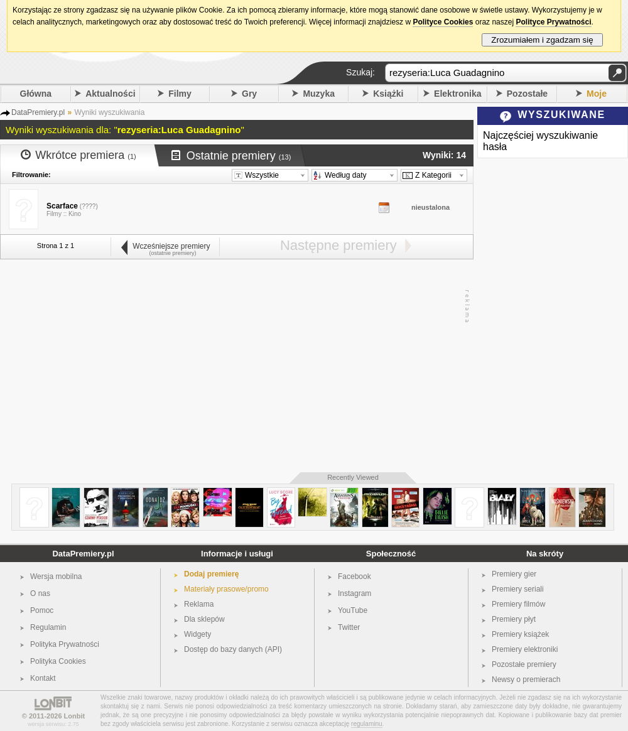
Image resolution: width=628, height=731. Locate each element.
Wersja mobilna (56, 576)
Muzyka (319, 94)
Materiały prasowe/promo (226, 589)
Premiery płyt (514, 619)
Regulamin (48, 627)
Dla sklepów (204, 619)
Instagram (354, 593)
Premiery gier (514, 574)
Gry (249, 94)
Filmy (180, 94)
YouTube (352, 610)
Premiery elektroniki (525, 649)
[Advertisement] (234, 366)
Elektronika (457, 94)
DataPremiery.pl (83, 553)
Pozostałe (527, 94)
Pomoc (41, 610)
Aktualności (110, 94)
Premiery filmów (518, 604)
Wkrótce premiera (78, 155)
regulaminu (366, 723)
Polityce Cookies (443, 22)
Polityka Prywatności (64, 644)
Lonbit (74, 716)
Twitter (349, 627)
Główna (36, 94)
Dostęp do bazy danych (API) (233, 649)
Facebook (354, 576)
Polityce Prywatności (553, 22)
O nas (40, 593)
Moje (597, 94)
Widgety (197, 634)
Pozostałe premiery (524, 664)
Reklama (199, 604)
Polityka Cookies (58, 661)
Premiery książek (520, 634)
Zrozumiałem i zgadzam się (542, 40)
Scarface (62, 206)
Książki (388, 94)
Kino (74, 213)
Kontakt (43, 678)
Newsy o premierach (526, 679)
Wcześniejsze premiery (165, 246)
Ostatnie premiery (231, 155)
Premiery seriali (518, 589)
